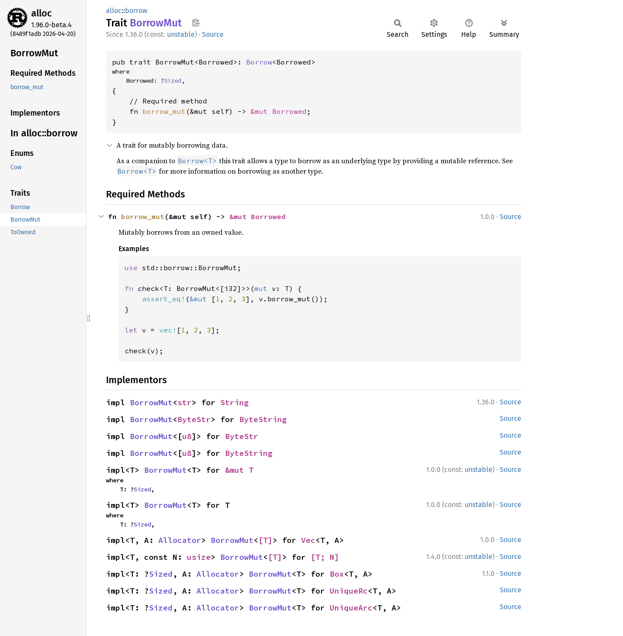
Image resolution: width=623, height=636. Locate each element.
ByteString (263, 419)
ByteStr (194, 419)
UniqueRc (349, 591)
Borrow (259, 62)
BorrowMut (151, 402)
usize (199, 557)
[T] (265, 540)
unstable (181, 34)
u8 (187, 436)
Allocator (179, 540)
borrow (136, 10)
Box (337, 574)
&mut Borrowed (278, 111)
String (234, 402)
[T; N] (325, 557)
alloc (41, 13)
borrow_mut (164, 111)
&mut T (239, 470)
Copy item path (196, 22)
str (184, 402)
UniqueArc (351, 608)
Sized (172, 80)
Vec (308, 540)
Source (213, 34)
